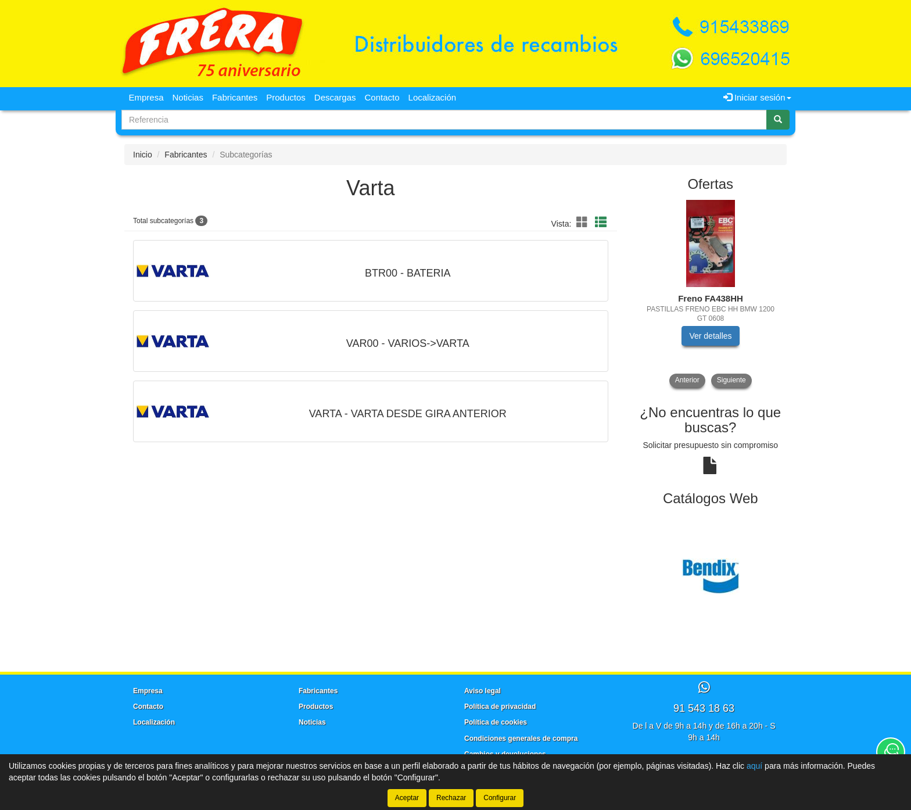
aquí (754, 765)
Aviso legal (482, 691)
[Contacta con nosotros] (890, 751)
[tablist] (710, 294)
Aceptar (407, 798)
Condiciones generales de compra (521, 738)
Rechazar (451, 798)
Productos (286, 97)
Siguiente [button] (731, 380)
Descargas (335, 97)
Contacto (382, 97)
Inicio (142, 154)
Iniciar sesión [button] (757, 97)
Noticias (188, 97)
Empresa (146, 97)
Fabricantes (234, 97)
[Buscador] (444, 120)
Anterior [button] (687, 380)
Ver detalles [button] (710, 336)
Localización (432, 97)
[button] (584, 222)
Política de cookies (495, 722)
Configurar (499, 798)
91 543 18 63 (703, 708)
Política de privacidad (500, 707)
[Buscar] (778, 120)
